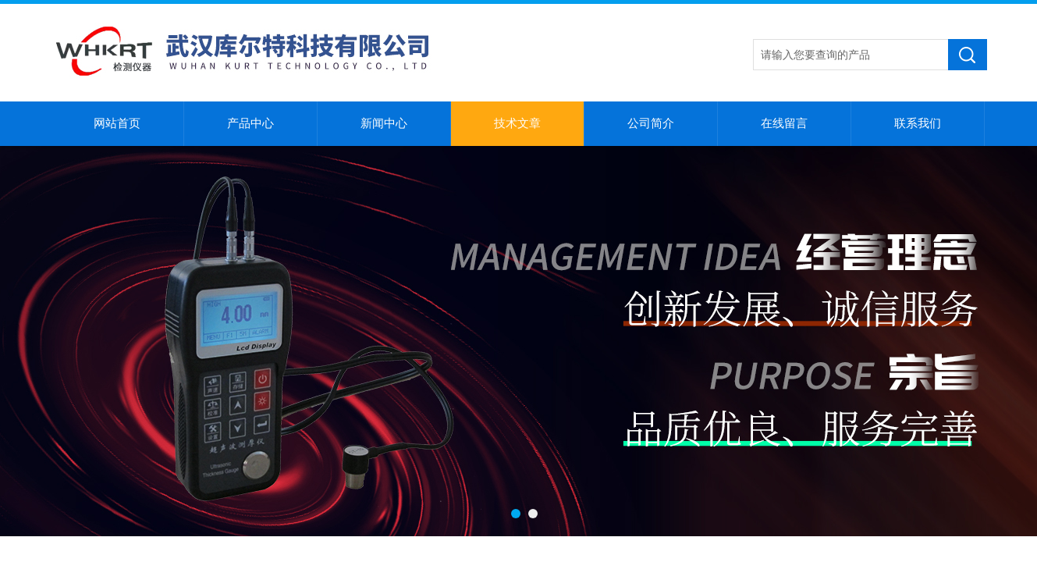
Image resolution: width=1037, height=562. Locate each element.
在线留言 (784, 123)
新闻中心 (383, 123)
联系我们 (917, 123)
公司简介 (650, 123)
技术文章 (517, 123)
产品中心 (250, 123)
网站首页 (117, 123)
